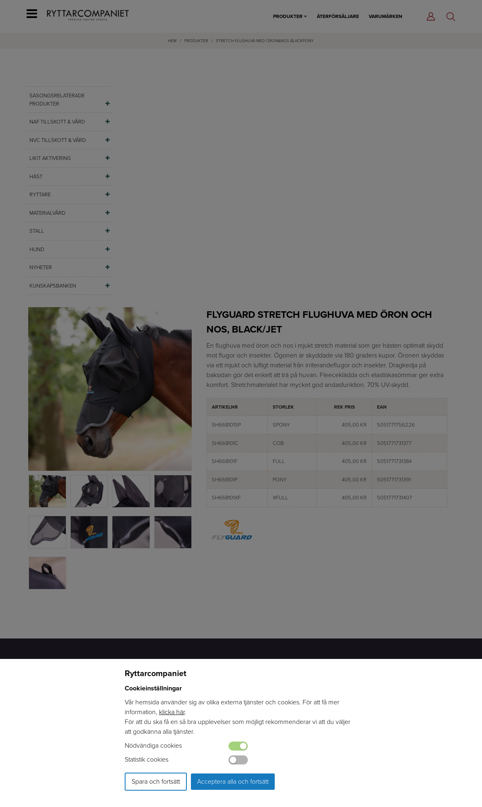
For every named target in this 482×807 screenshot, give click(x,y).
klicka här (172, 712)
